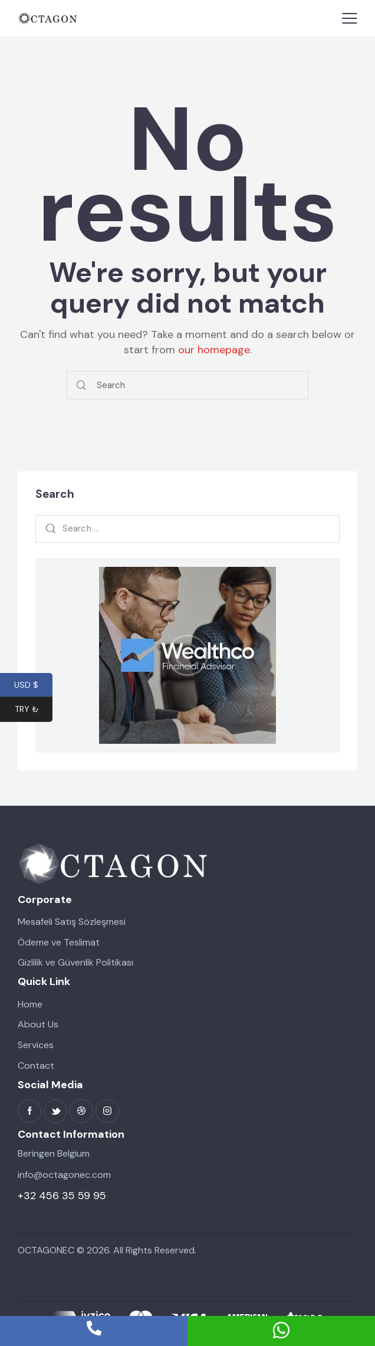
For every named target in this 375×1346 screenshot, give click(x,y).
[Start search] (81, 385)
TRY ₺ (34, 710)
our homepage (214, 350)
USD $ (33, 685)
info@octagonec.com (64, 1174)
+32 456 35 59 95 (62, 1196)
